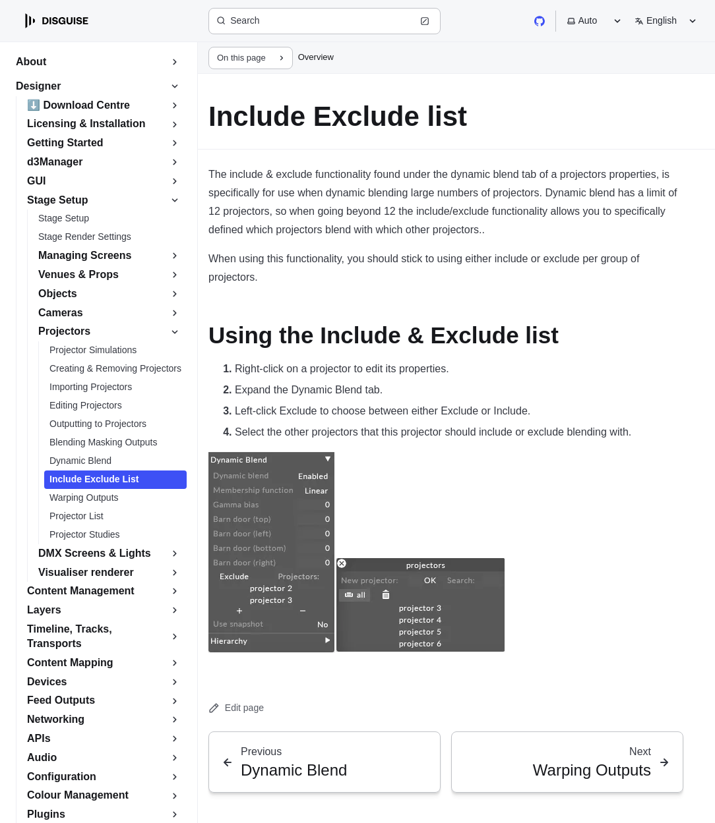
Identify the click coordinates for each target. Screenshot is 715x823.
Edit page (236, 708)
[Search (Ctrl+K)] (324, 21)
